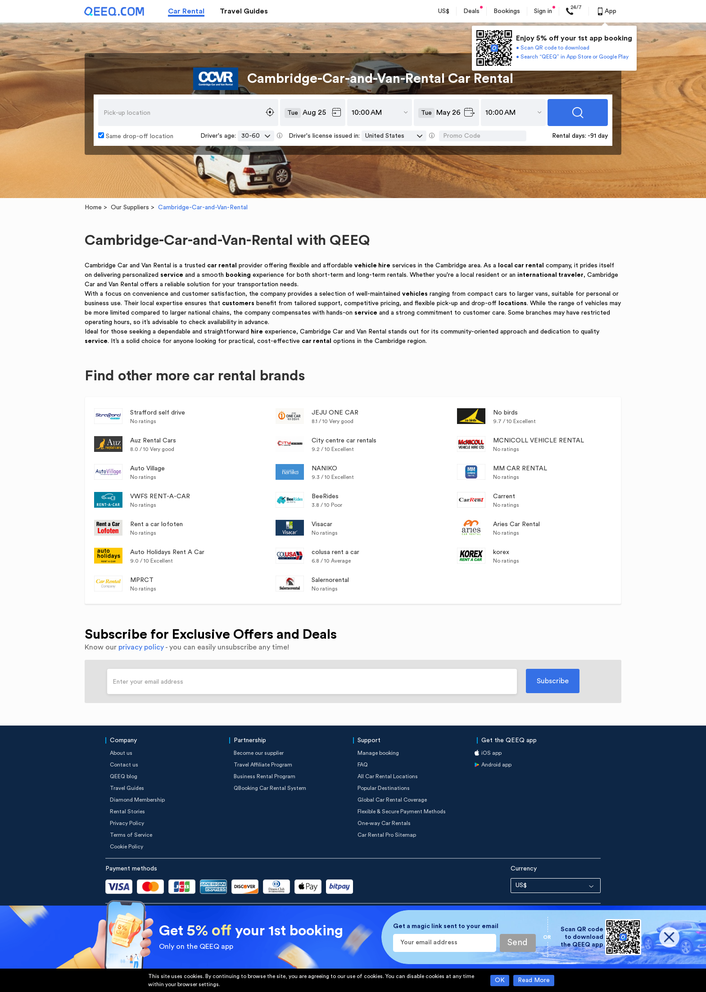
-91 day (598, 136)
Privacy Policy (127, 823)
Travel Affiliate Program (263, 764)
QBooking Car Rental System (270, 788)
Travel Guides (244, 11)
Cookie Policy (126, 846)
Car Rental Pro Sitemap (387, 835)
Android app (496, 764)
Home (93, 207)
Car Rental (186, 11)
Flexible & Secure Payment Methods (402, 811)
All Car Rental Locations (388, 776)
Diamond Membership (137, 800)
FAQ (363, 764)
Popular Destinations (384, 788)
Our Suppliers (130, 207)
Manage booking (378, 753)
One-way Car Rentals (384, 823)
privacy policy (141, 647)
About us (121, 753)
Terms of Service (131, 835)
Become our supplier (259, 753)
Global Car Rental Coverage (392, 800)
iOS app (491, 753)
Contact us (124, 764)
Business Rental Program (264, 776)
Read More (534, 980)
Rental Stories (127, 811)
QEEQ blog (123, 776)
